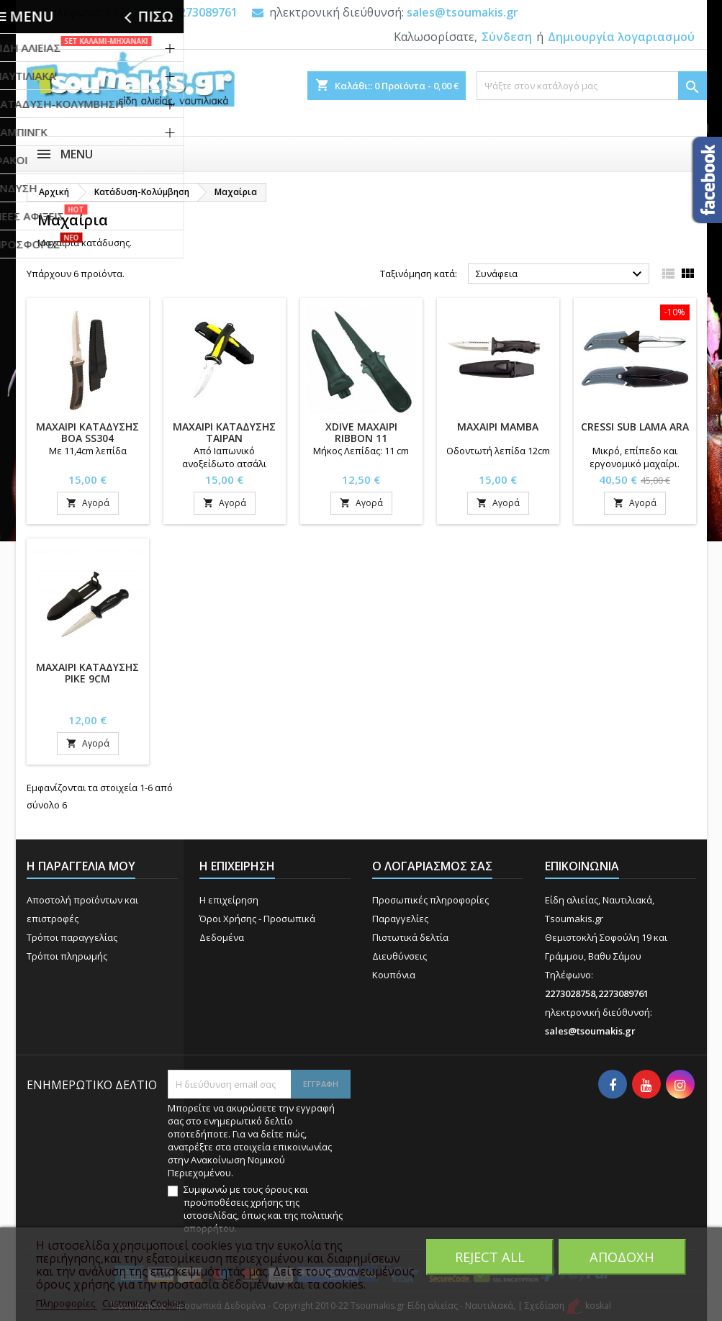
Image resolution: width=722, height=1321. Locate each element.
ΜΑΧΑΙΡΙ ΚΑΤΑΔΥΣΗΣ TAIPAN (224, 432)
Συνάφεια (561, 274)
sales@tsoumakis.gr (462, 12)
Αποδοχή (622, 1257)
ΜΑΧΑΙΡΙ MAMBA (497, 426)
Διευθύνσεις (399, 956)
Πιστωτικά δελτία (410, 937)
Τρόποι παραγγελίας (72, 937)
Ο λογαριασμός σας (432, 866)
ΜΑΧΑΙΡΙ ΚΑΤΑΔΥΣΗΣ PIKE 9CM (87, 672)
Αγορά (87, 503)
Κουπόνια (393, 974)
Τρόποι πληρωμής (67, 956)
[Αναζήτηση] (592, 85)
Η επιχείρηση (228, 899)
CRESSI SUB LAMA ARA (635, 426)
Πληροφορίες (66, 1303)
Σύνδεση (507, 37)
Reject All (490, 1257)
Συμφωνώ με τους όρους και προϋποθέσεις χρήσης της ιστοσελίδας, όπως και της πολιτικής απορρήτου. (263, 1209)
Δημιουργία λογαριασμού (621, 37)
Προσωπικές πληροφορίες (430, 899)
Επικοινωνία (582, 866)
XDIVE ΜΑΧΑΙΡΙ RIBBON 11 (361, 432)
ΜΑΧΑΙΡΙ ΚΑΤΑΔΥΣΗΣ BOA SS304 (87, 432)
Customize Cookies (144, 1303)
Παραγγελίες (400, 918)
